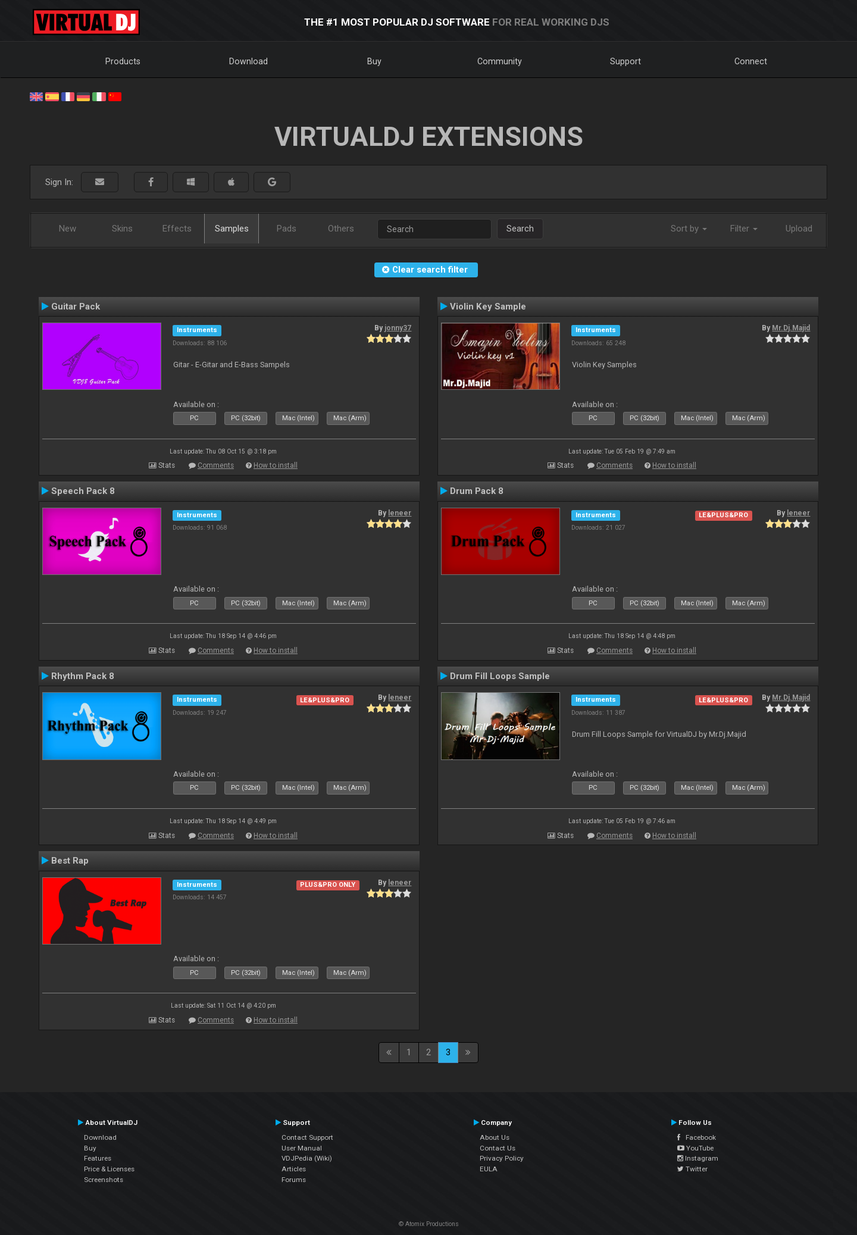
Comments (216, 465)
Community (499, 61)
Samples (232, 228)
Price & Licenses (109, 1169)
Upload (799, 228)
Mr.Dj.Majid (791, 328)
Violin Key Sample (488, 306)
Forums (294, 1179)
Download (248, 61)
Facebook (696, 1137)
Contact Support (307, 1137)
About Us (494, 1137)
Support (625, 61)
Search (520, 228)
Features (97, 1158)
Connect (750, 61)
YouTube (695, 1148)
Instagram (697, 1158)
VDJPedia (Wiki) (307, 1158)
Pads (286, 228)
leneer (399, 513)
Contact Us (497, 1148)
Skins (122, 228)
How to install (276, 465)
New (67, 228)
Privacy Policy (502, 1158)
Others (341, 228)
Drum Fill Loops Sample (500, 676)
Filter (744, 228)
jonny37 (397, 328)
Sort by (689, 228)
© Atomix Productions (429, 1224)
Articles (294, 1169)
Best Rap (70, 860)
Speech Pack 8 (83, 491)
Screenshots (103, 1179)
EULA (489, 1169)
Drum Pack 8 (476, 491)
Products (122, 61)
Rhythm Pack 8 (82, 676)
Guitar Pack (75, 306)
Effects (177, 228)
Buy (374, 61)
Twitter (692, 1169)
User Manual (302, 1148)
